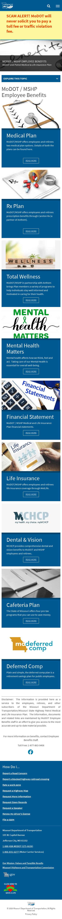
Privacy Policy (31, 914)
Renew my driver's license (16, 813)
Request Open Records (15, 802)
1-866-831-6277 (11, 851)
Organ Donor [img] (12, 881)
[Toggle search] (48, 5)
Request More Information (17, 796)
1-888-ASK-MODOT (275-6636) (18, 846)
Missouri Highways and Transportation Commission (28, 867)
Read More (31, 160)
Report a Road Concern (15, 773)
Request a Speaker (12, 808)
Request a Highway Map (15, 790)
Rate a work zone (12, 784)
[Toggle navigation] (58, 6)
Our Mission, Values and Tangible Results (23, 863)
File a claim (8, 819)
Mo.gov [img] (10, 874)
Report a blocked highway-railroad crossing (26, 779)
